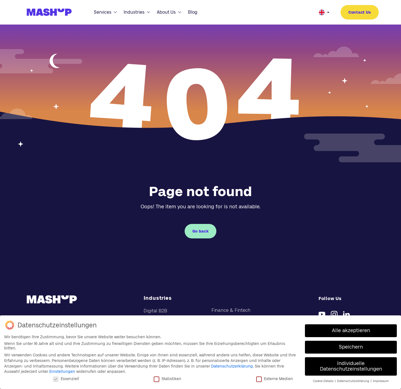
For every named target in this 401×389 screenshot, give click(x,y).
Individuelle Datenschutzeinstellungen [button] (351, 366)
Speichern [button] (351, 347)
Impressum (381, 380)
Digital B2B (155, 310)
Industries (137, 12)
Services (105, 12)
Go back (200, 231)
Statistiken (167, 378)
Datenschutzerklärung (232, 366)
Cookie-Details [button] (323, 380)
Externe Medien (274, 378)
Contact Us (359, 12)
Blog (192, 12)
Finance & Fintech (231, 310)
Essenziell (66, 378)
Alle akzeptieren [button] (351, 330)
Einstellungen (62, 371)
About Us (169, 12)
